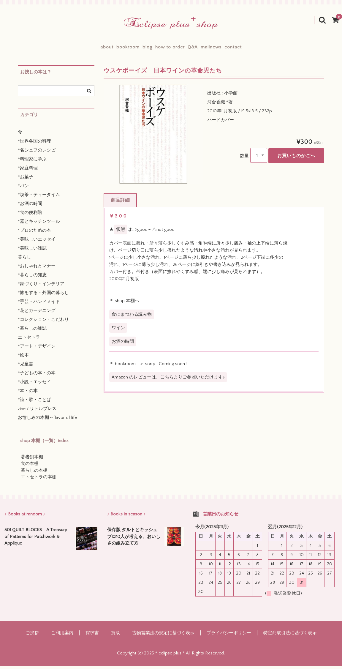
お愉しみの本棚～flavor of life (47, 421)
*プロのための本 (34, 233)
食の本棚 (30, 467)
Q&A (203, 48)
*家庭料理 (28, 171)
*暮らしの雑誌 (32, 331)
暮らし (24, 260)
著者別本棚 (32, 460)
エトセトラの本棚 (38, 480)
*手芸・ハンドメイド (39, 305)
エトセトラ (29, 340)
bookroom (107, 48)
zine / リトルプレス (37, 412)
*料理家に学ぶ (32, 162)
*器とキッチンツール (39, 225)
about (75, 48)
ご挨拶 (32, 636)
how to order (170, 48)
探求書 (92, 636)
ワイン (118, 331)
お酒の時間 (123, 344)
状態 (120, 233)
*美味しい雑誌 (32, 251)
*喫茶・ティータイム (39, 198)
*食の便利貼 (30, 216)
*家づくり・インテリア (41, 287)
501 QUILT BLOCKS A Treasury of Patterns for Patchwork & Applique (35, 540)
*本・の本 (28, 394)
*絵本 (23, 358)
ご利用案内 (62, 636)
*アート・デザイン (37, 349)
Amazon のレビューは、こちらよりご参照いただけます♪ (168, 380)
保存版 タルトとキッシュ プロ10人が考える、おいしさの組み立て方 (134, 540)
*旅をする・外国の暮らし (43, 296)
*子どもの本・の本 (37, 376)
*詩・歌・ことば (34, 403)
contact (264, 48)
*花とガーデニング (37, 314)
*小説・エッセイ (34, 385)
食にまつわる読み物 (132, 318)
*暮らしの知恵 (32, 278)
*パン (23, 189)
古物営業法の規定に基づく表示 (163, 636)
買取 (115, 636)
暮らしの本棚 (34, 473)
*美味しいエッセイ (37, 242)
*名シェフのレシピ (37, 153)
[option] (153, 137)
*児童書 (25, 367)
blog (137, 48)
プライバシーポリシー (229, 636)
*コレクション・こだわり (43, 323)
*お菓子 (25, 180)
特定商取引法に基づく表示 (290, 636)
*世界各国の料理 (34, 144)
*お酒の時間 (30, 207)
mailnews (231, 48)
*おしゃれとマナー (37, 269)
